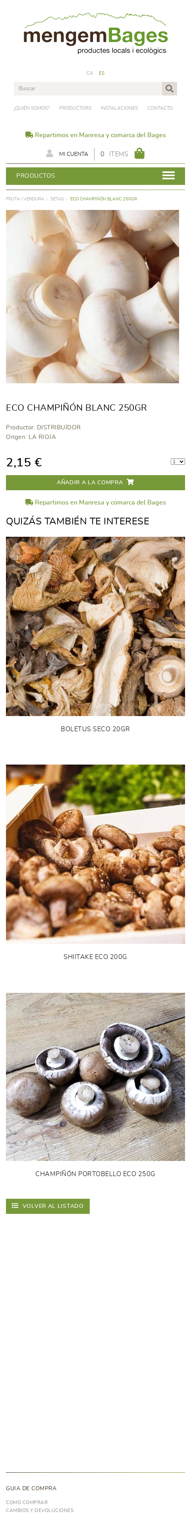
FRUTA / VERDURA (25, 199)
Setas (57, 199)
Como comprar (27, 1502)
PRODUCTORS (75, 108)
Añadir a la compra (95, 482)
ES (102, 73)
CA (90, 73)
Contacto (160, 108)
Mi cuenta (67, 153)
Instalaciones (119, 108)
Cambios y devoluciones (39, 1510)
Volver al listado (48, 1205)
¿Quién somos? (32, 108)
